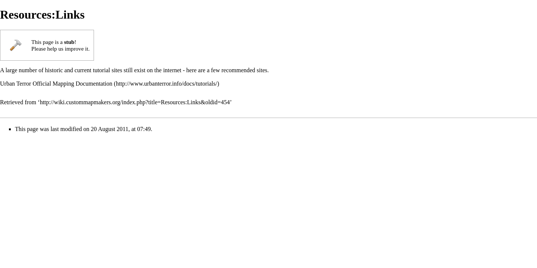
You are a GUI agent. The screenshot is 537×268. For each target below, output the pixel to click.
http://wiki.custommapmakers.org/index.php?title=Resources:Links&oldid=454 (135, 102)
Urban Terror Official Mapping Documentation (56, 83)
